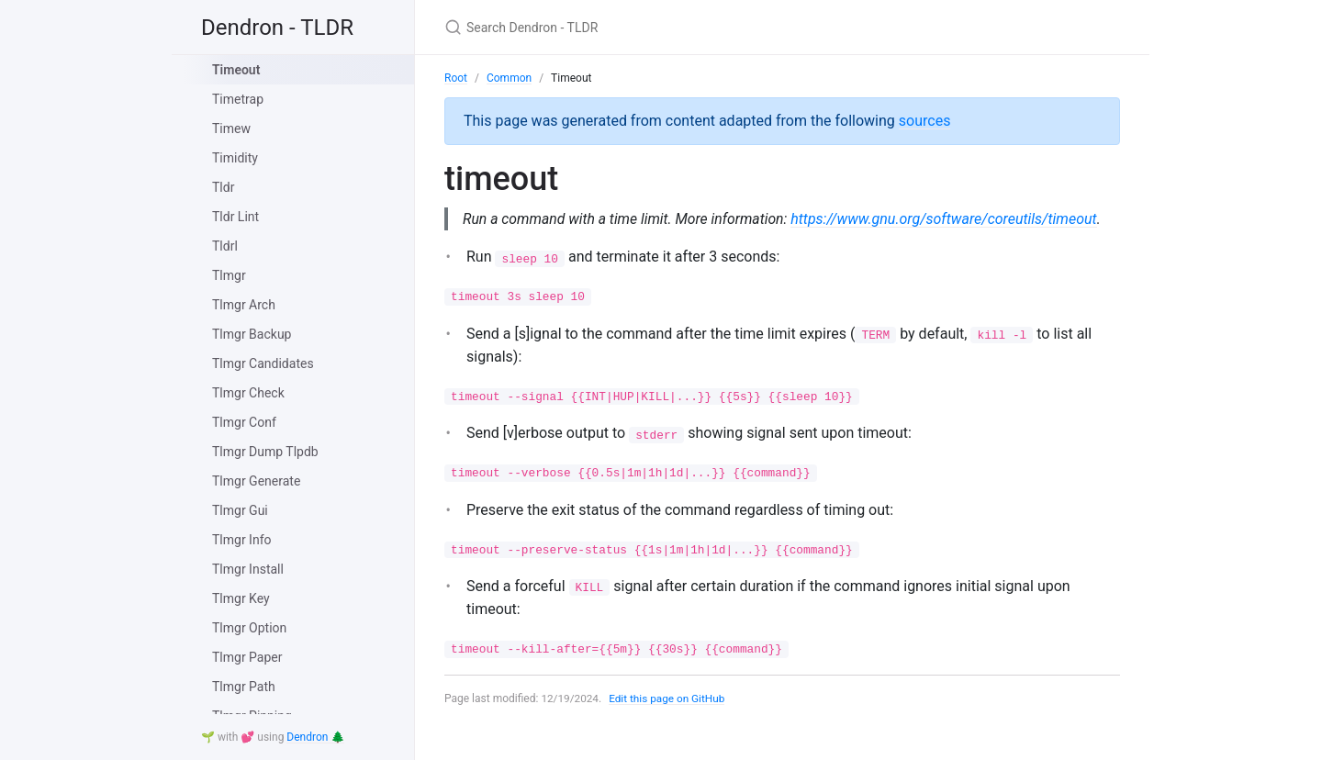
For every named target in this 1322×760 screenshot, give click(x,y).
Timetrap (237, 99)
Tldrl (225, 246)
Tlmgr (229, 275)
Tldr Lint (235, 216)
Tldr (223, 187)
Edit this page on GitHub (669, 721)
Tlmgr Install (248, 569)
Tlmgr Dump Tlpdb (265, 451)
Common (509, 78)
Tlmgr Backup (251, 334)
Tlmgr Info (242, 539)
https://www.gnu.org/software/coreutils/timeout (616, 242)
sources (925, 120)
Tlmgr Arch (243, 304)
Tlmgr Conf (244, 422)
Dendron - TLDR (277, 27)
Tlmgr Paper (247, 657)
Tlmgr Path (243, 686)
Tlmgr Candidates (263, 363)
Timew (231, 128)
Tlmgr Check (248, 393)
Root (455, 78)
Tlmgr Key (241, 598)
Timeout (236, 69)
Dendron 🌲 (315, 737)
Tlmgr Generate (256, 481)
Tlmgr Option (249, 627)
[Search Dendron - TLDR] (661, 27)
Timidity (235, 158)
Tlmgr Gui (240, 510)
